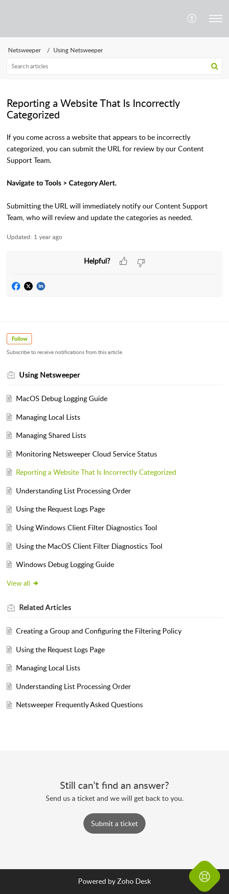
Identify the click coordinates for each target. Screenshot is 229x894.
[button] (192, 18)
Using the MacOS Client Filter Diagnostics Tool (89, 546)
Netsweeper (24, 50)
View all (23, 583)
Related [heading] (45, 607)
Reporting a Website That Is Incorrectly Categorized (96, 472)
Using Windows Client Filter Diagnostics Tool (86, 527)
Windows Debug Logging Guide (65, 564)
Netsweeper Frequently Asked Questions (79, 704)
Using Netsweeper (78, 50)
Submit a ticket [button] (114, 823)
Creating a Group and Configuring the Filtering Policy (99, 631)
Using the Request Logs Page (60, 509)
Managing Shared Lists (51, 435)
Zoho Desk (134, 881)
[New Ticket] (114, 823)
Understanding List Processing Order (73, 491)
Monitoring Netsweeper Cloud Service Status (86, 454)
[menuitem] (192, 18)
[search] (114, 66)
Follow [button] (19, 339)
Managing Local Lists (48, 417)
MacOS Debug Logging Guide (61, 398)
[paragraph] (114, 177)
